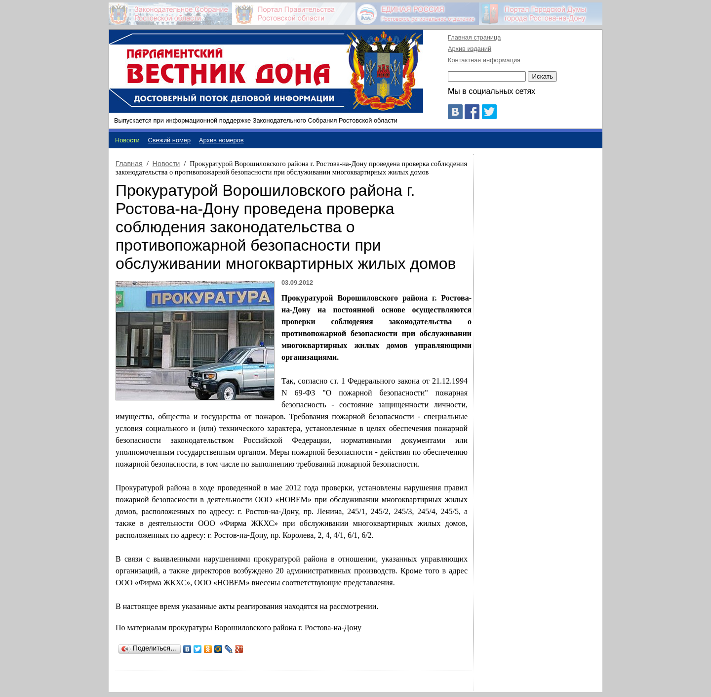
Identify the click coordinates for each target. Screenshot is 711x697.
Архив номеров (221, 140)
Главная (129, 164)
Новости (166, 164)
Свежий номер (169, 140)
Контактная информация (484, 60)
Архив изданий (469, 48)
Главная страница (474, 37)
